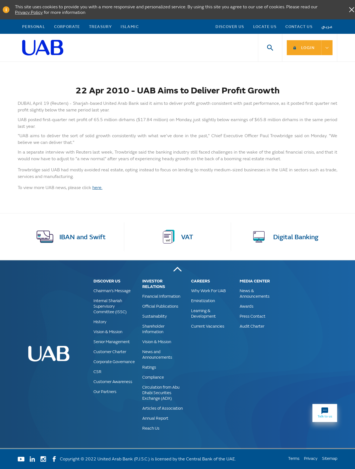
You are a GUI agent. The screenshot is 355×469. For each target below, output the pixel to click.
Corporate (67, 26)
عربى (327, 26)
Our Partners (104, 391)
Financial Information (161, 296)
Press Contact (252, 316)
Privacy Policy (29, 12)
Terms (294, 458)
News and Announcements (157, 354)
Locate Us (265, 26)
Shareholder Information (153, 328)
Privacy (311, 458)
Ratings (149, 367)
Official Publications (160, 306)
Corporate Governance (114, 361)
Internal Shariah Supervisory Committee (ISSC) (110, 306)
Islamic (130, 26)
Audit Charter (252, 326)
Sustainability (154, 316)
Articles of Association (162, 408)
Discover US (229, 26)
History (99, 321)
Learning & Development (203, 313)
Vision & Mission (107, 331)
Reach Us (150, 428)
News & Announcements (255, 293)
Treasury (100, 26)
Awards (246, 306)
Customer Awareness (112, 381)
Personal (33, 26)
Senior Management (111, 341)
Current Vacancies (207, 326)
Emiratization (203, 300)
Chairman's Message (112, 290)
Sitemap (329, 458)
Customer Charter (109, 351)
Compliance (153, 377)
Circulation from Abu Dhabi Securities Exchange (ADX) (160, 392)
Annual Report (155, 418)
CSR (97, 371)
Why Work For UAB (208, 290)
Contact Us (299, 26)
